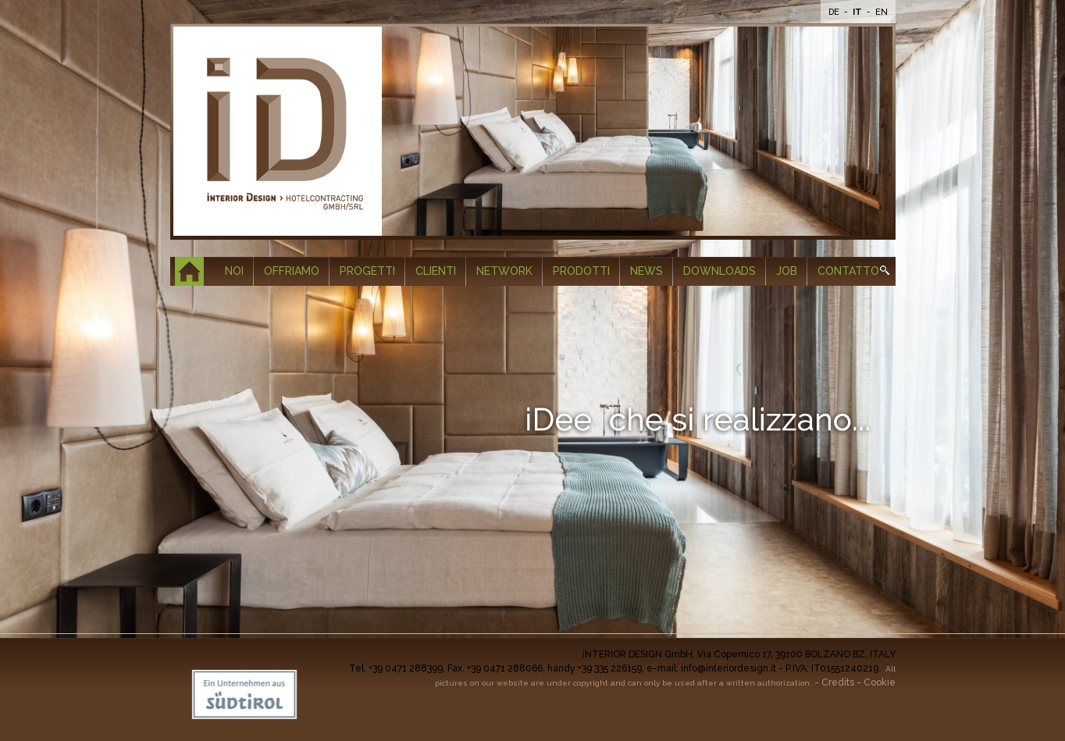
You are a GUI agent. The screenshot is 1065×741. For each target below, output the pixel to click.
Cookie (880, 682)
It (858, 12)
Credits (837, 682)
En (881, 12)
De (835, 12)
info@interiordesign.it (728, 668)
